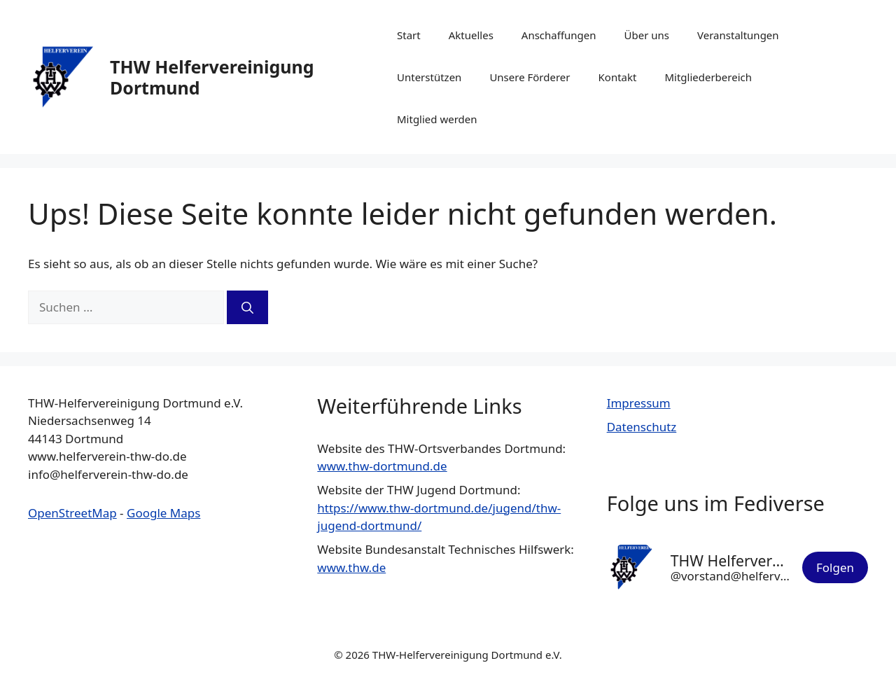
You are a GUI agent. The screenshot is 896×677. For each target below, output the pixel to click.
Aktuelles (471, 35)
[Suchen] (247, 307)
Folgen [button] (835, 567)
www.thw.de (351, 567)
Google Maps (163, 513)
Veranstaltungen (738, 35)
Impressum (639, 403)
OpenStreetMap (72, 513)
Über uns (646, 35)
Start (409, 35)
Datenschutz (642, 427)
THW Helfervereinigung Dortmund (212, 77)
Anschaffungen (559, 35)
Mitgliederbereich (708, 77)
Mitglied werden (437, 119)
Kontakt (617, 77)
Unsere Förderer (529, 77)
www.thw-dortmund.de (382, 466)
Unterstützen (429, 77)
